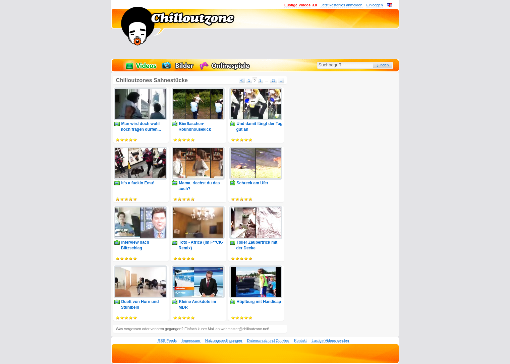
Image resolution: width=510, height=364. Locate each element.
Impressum (191, 341)
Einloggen (374, 5)
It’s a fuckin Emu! (138, 183)
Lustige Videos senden (330, 341)
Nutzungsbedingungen (223, 341)
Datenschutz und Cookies (268, 341)
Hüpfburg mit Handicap (259, 301)
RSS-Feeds (167, 341)
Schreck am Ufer (253, 183)
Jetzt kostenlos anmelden (341, 5)
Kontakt (300, 341)
